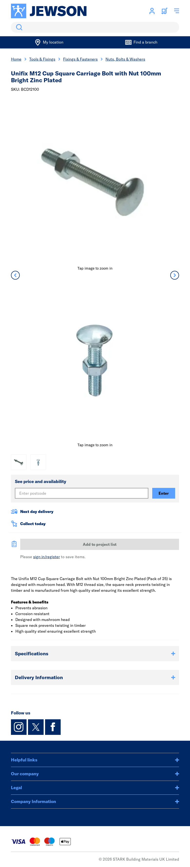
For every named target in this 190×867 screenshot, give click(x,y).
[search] (95, 27)
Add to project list (99, 544)
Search (18, 27)
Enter (164, 493)
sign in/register (46, 556)
